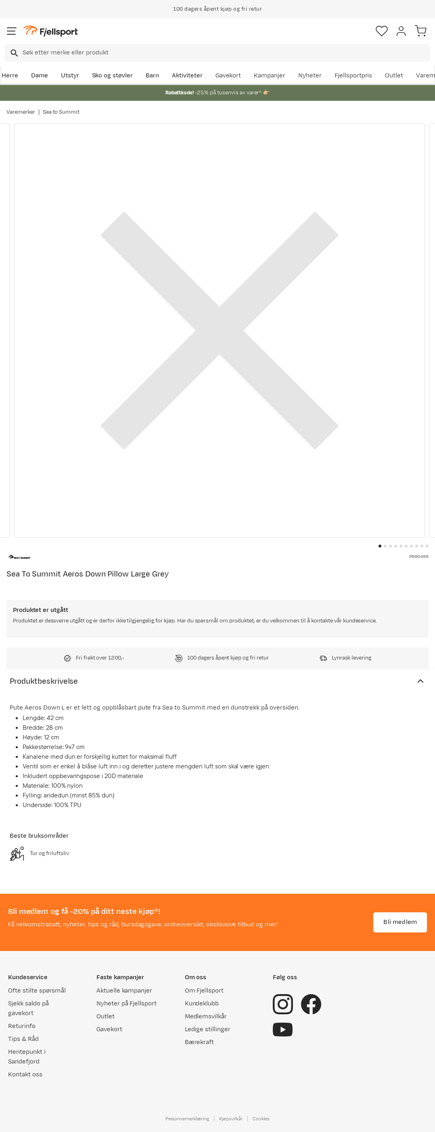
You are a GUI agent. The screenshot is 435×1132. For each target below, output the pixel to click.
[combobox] (217, 53)
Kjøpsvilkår (231, 1118)
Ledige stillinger (207, 1029)
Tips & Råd (23, 1039)
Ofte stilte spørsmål (37, 990)
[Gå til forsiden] (50, 31)
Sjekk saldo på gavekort (28, 1008)
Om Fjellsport (204, 990)
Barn (152, 75)
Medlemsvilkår (206, 1016)
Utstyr (70, 75)
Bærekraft (199, 1042)
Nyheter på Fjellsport (126, 1003)
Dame (39, 75)
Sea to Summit (61, 112)
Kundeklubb (202, 1003)
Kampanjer (269, 75)
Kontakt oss (25, 1074)
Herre (10, 75)
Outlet (394, 75)
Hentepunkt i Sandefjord (27, 1057)
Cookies (261, 1118)
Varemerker (20, 112)
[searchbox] (226, 53)
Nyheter (310, 75)
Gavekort (228, 75)
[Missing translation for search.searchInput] (13, 53)
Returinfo (22, 1026)
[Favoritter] (381, 31)
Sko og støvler (112, 75)
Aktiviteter (187, 75)
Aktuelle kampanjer (124, 990)
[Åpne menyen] (11, 31)
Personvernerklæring (187, 1118)
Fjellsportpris (353, 75)
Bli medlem (400, 922)
